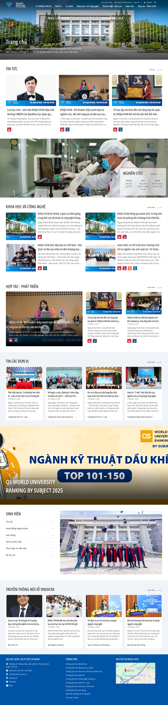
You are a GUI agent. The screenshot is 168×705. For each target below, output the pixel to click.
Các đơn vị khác (72, 698)
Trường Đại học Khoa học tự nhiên (79, 668)
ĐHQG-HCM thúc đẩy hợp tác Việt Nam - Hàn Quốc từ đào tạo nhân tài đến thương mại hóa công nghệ (60, 249)
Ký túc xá (30, 555)
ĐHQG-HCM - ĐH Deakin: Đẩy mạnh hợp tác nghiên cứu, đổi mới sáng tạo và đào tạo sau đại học (82, 114)
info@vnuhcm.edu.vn (18, 674)
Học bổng (30, 535)
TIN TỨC (155, 70)
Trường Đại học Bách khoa (76, 664)
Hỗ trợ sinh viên (30, 541)
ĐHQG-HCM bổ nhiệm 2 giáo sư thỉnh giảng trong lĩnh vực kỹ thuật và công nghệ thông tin (59, 218)
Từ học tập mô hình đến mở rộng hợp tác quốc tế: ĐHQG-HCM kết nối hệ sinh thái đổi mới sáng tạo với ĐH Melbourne (136, 114)
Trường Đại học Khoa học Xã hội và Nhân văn (84, 671)
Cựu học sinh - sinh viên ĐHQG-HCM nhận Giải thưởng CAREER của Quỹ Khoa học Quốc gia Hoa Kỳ (30, 114)
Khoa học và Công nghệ (88, 6)
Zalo (11, 685)
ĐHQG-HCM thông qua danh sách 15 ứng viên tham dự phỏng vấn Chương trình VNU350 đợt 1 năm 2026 (139, 218)
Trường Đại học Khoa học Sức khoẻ (80, 686)
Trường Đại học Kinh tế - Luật (78, 683)
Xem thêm (156, 174)
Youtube (12, 682)
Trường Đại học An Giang (76, 690)
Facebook (13, 678)
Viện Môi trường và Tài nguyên (78, 694)
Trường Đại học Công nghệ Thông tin (81, 679)
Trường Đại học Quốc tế (75, 675)
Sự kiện (69, 6)
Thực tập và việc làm (30, 548)
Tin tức (30, 521)
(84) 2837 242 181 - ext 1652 (20, 671)
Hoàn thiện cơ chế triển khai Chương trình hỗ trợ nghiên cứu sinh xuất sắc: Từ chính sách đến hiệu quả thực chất (138, 249)
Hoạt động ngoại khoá (30, 528)
